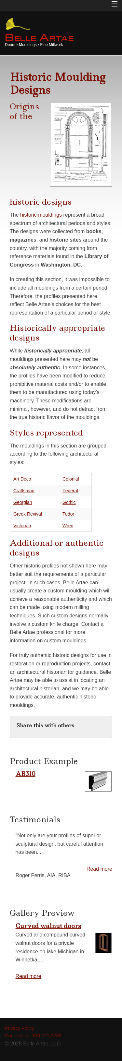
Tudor (68, 514)
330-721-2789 (46, 1035)
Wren (67, 525)
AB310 (25, 773)
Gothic (68, 502)
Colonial (70, 479)
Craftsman (23, 490)
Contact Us (16, 1035)
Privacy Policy (19, 1028)
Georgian (22, 502)
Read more (99, 869)
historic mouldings (41, 215)
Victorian (22, 525)
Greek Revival (27, 514)
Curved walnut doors (48, 926)
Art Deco (22, 479)
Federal (70, 490)
